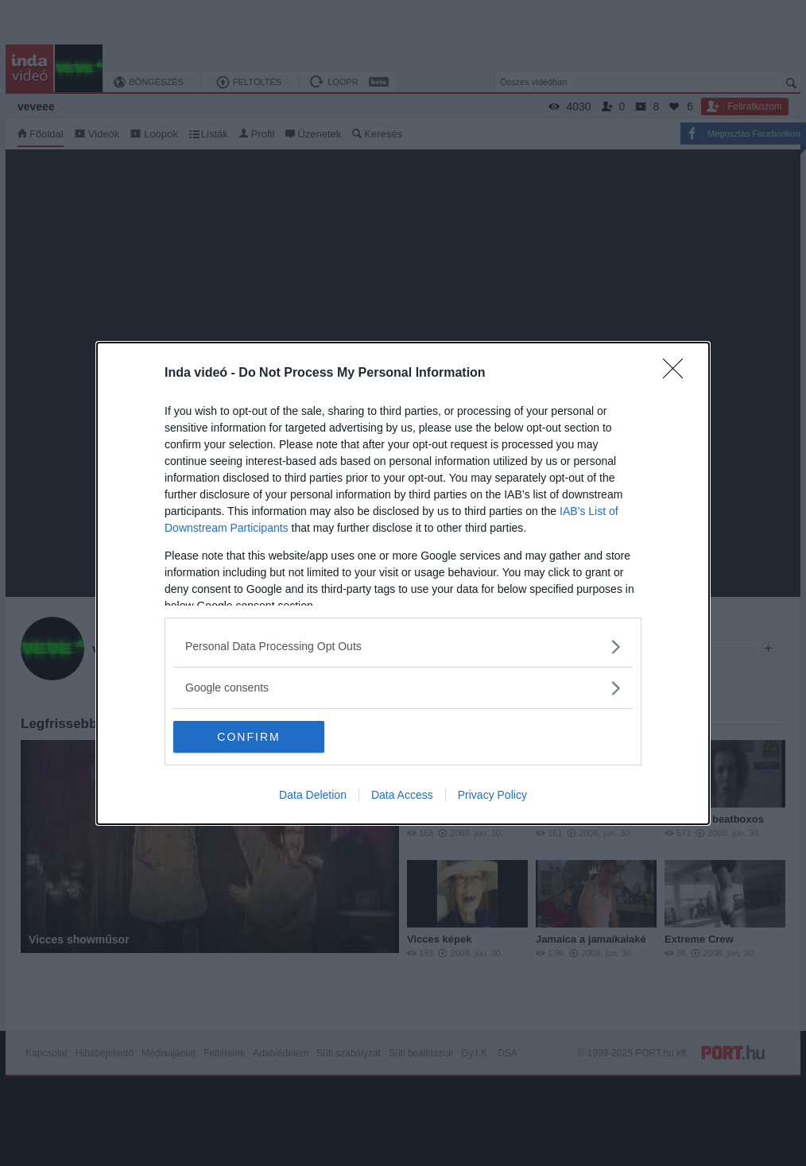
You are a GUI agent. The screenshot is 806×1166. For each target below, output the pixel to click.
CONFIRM (248, 736)
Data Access (402, 794)
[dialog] (403, 583)
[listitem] (403, 646)
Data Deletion (313, 794)
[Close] (678, 373)
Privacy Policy (492, 794)
